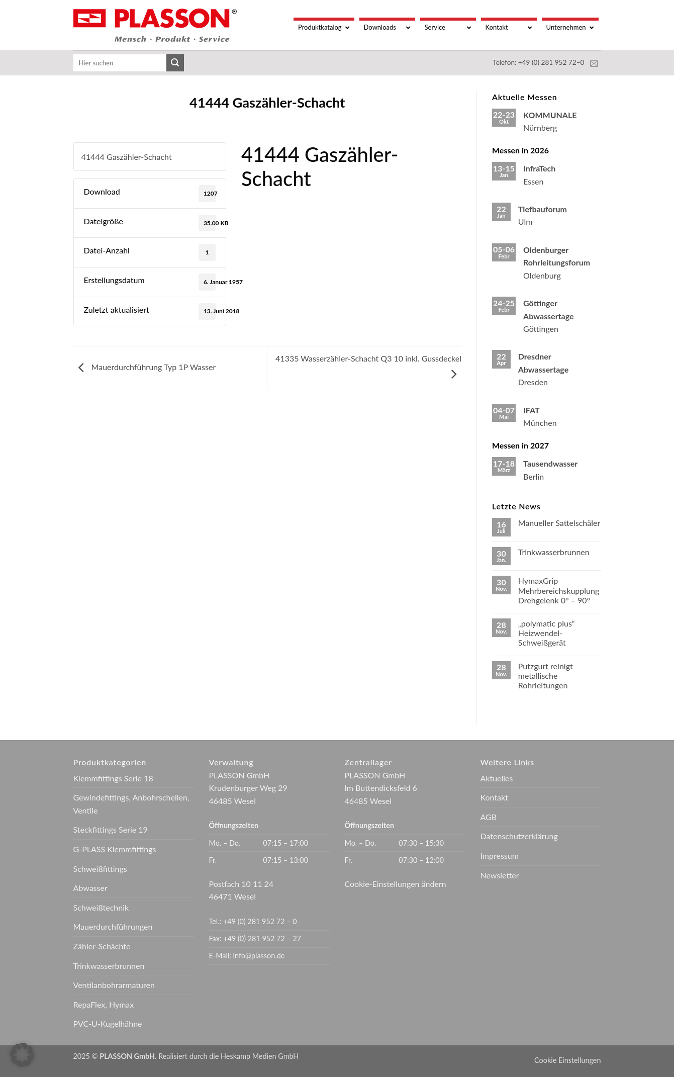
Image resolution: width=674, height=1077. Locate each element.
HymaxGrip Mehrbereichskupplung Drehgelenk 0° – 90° (558, 590)
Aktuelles (496, 778)
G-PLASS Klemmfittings (114, 849)
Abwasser (90, 887)
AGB (488, 817)
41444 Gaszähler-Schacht (126, 156)
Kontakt (494, 797)
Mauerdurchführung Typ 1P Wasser (144, 367)
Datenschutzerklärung (519, 836)
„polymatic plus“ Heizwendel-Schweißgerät (546, 632)
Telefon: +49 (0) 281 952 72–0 (538, 62)
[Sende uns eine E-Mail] (594, 63)
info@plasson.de (259, 955)
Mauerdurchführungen (113, 926)
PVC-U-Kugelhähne (107, 1023)
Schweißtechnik (101, 907)
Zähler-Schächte (102, 946)
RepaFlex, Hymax (103, 1004)
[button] (22, 1055)
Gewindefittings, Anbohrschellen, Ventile (131, 803)
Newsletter (499, 875)
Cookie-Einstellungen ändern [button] (395, 883)
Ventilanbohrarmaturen (114, 985)
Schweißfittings (100, 868)
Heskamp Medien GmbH (260, 1056)
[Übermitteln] (174, 62)
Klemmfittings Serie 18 (113, 778)
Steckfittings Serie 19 (110, 829)
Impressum (499, 855)
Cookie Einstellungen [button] (567, 1060)
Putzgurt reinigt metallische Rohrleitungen (545, 675)
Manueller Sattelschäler (559, 522)
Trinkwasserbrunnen (554, 552)
